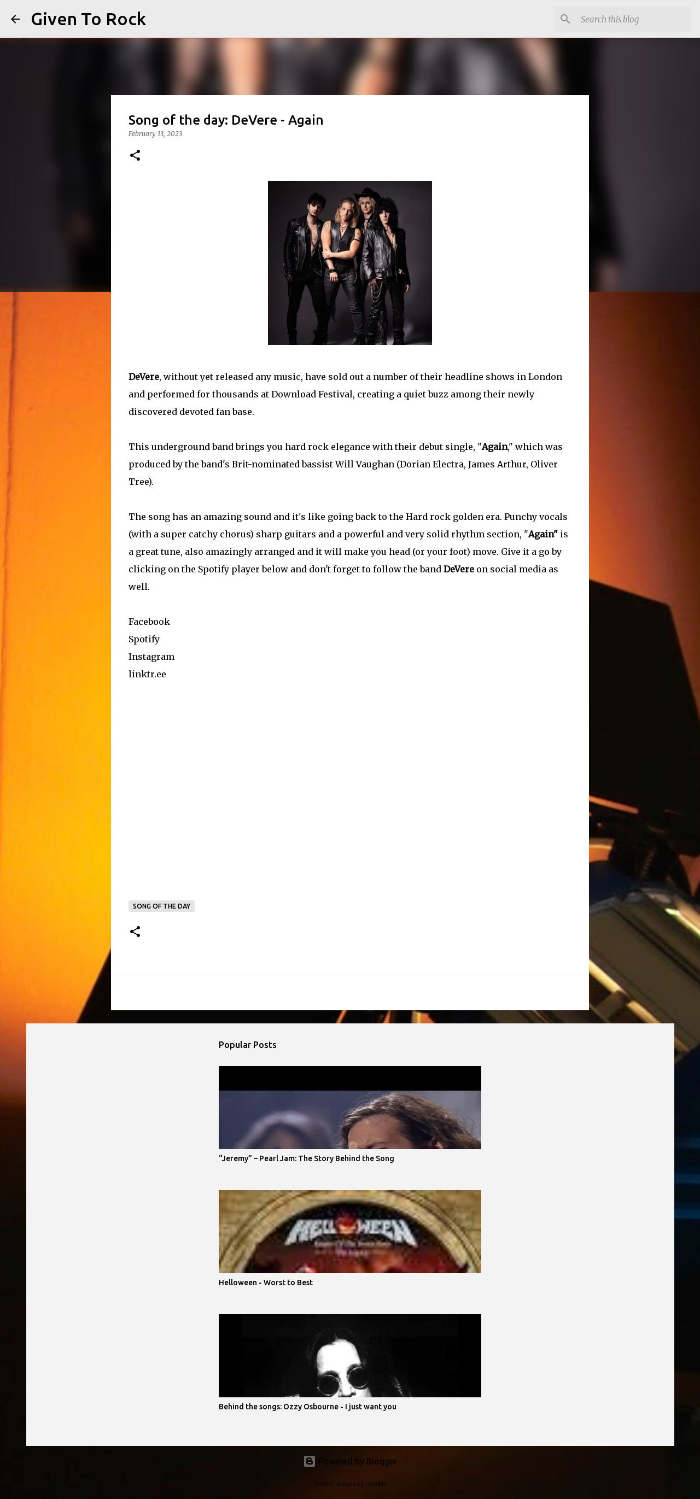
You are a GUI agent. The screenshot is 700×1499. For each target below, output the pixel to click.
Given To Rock (88, 18)
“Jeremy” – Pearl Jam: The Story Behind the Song (306, 1158)
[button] (135, 156)
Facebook (149, 621)
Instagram (151, 656)
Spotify (144, 639)
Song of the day (161, 906)
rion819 (376, 1483)
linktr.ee (147, 674)
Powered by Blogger (350, 1461)
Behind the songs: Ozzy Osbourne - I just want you (307, 1406)
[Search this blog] (633, 19)
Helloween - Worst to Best (266, 1282)
